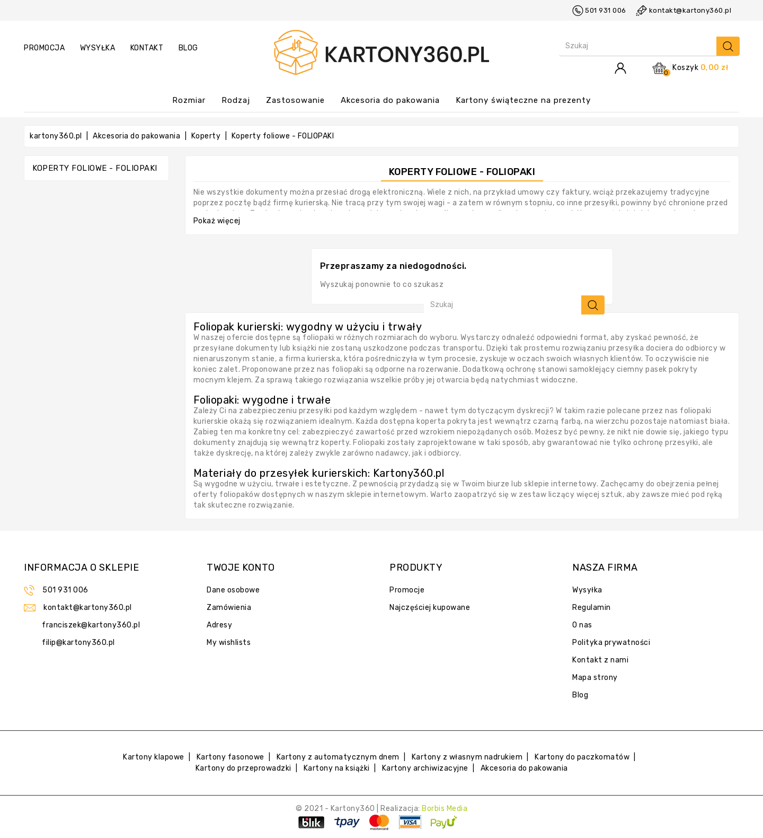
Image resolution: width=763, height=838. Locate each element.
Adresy (219, 625)
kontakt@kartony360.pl (690, 10)
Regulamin (591, 607)
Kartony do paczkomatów (582, 757)
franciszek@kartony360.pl (91, 625)
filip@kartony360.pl (78, 642)
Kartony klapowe (153, 757)
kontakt (147, 48)
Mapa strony (595, 677)
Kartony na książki (337, 768)
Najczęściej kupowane (429, 607)
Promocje (406, 590)
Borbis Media (444, 808)
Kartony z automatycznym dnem (338, 757)
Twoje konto (241, 567)
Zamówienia (229, 607)
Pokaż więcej (217, 220)
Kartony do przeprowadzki (243, 768)
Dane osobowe (233, 590)
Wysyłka (587, 590)
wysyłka (98, 48)
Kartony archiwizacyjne (425, 768)
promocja (44, 48)
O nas (582, 625)
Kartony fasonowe (230, 757)
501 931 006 (605, 10)
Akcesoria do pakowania (524, 768)
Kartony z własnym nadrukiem (467, 757)
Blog (188, 48)
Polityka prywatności (611, 642)
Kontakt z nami (600, 660)
